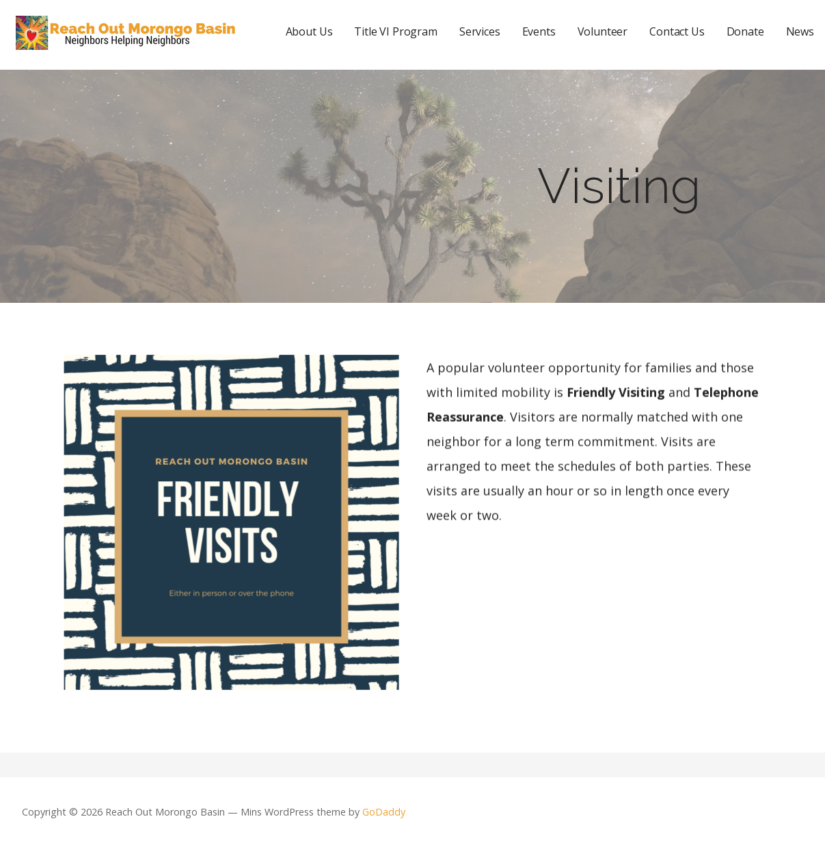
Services (479, 31)
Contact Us (676, 31)
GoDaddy (383, 811)
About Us (309, 31)
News (800, 31)
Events (539, 31)
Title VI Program (395, 31)
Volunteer (603, 31)
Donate (745, 31)
